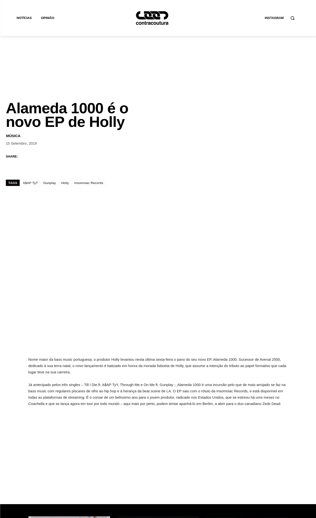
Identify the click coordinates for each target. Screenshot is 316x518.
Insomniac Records (88, 137)
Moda (39, 415)
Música (13, 89)
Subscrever (272, 479)
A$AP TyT (30, 137)
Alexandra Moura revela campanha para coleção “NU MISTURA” (68, 429)
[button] (292, 18)
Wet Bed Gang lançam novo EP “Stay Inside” (155, 432)
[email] (231, 479)
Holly (65, 137)
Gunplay (49, 137)
